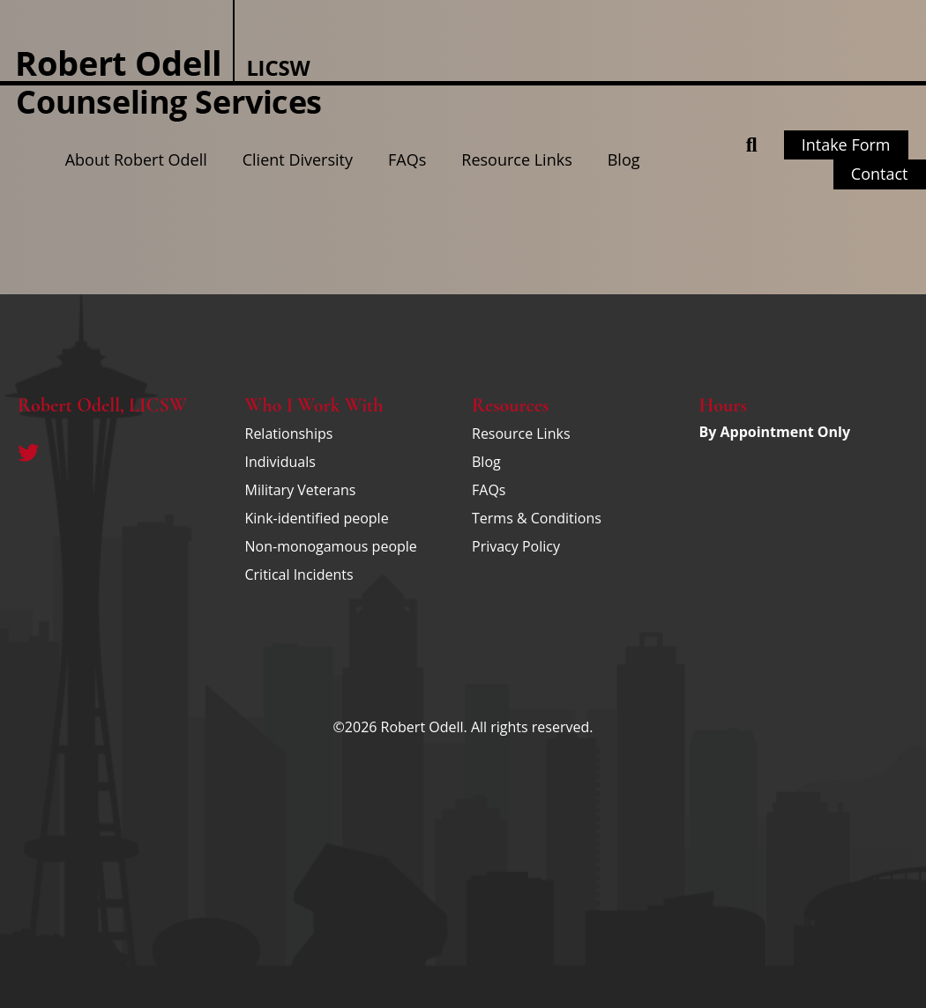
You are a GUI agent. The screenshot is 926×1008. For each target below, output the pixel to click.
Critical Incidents (299, 574)
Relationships (289, 433)
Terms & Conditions (536, 518)
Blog (624, 159)
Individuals (280, 462)
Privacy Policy (516, 546)
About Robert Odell (136, 159)
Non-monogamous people (331, 546)
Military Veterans (300, 490)
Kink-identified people (317, 518)
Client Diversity (298, 159)
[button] (751, 144)
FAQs (407, 159)
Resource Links (516, 159)
